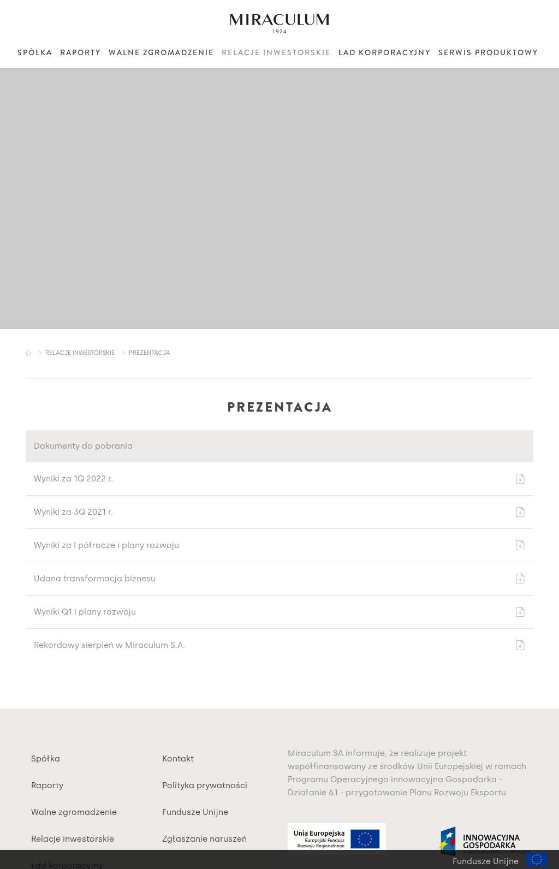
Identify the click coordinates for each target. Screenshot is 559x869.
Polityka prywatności (204, 785)
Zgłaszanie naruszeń (204, 839)
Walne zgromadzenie (161, 52)
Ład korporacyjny (384, 52)
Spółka (34, 52)
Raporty (80, 52)
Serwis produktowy (488, 52)
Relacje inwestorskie (276, 52)
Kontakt (178, 759)
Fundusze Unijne (195, 812)
